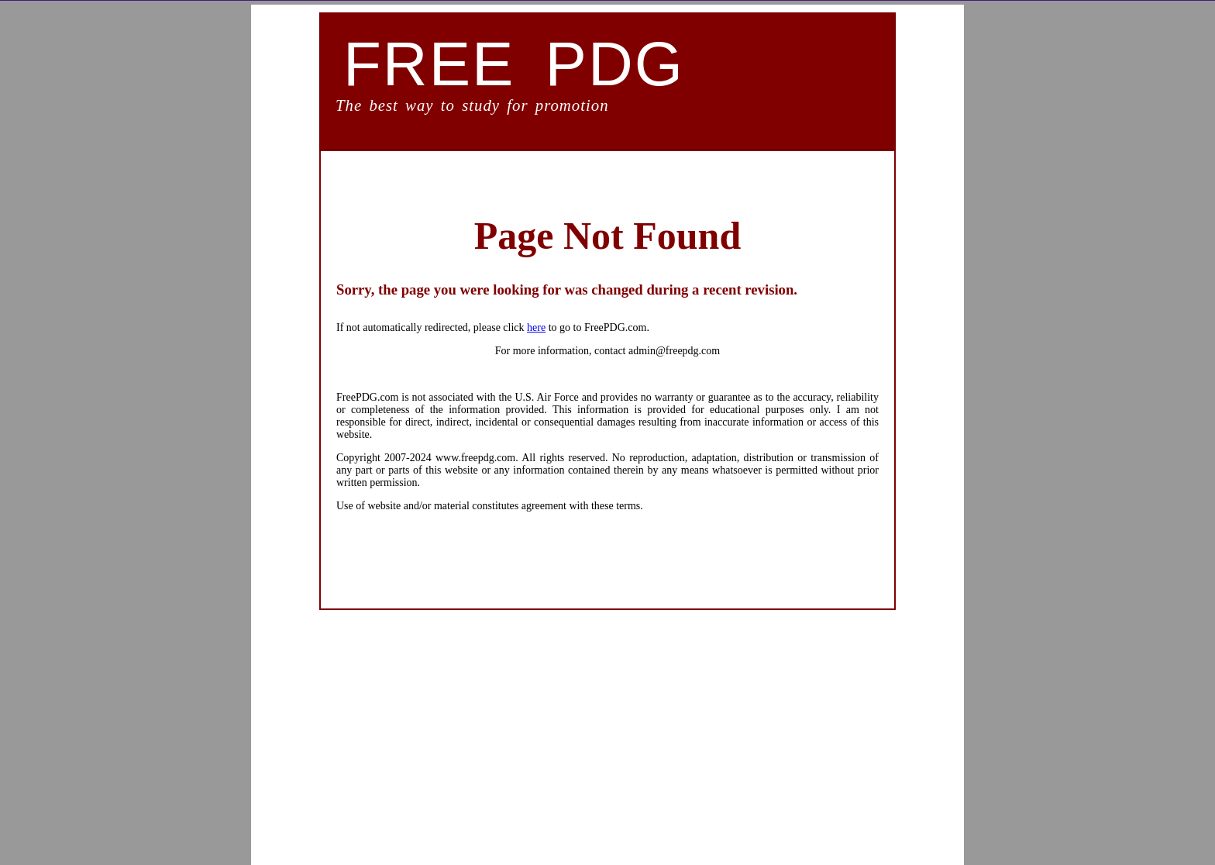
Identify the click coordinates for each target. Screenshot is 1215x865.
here (536, 327)
